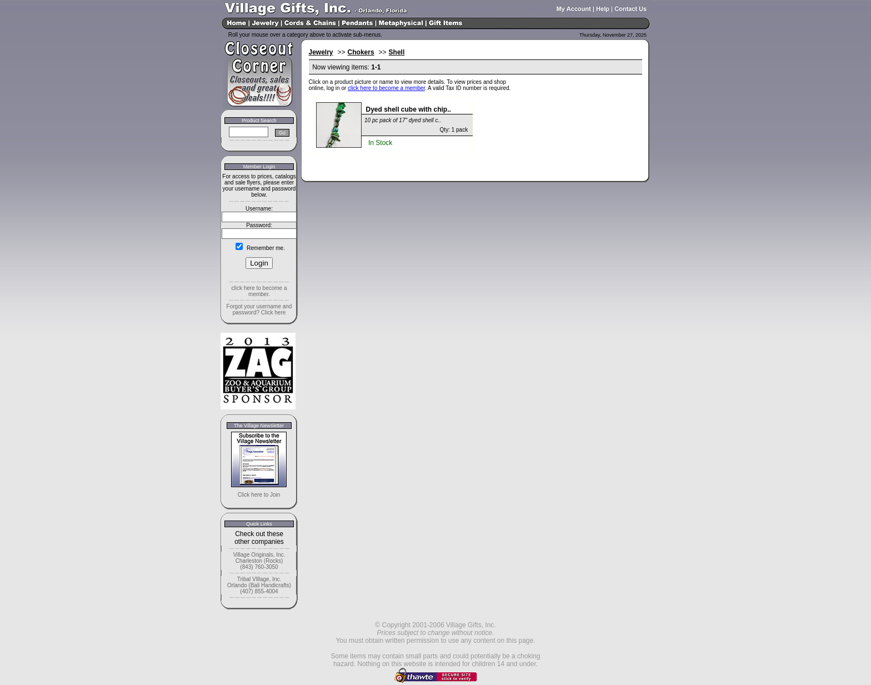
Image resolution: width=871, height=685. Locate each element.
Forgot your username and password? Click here (259, 309)
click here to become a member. (259, 291)
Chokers (361, 52)
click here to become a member (386, 88)
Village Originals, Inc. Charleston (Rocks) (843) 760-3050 (259, 561)
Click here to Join (259, 495)
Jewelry (321, 52)
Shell (397, 52)
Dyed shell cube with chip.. (408, 109)
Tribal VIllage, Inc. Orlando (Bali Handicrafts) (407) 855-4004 (259, 585)
